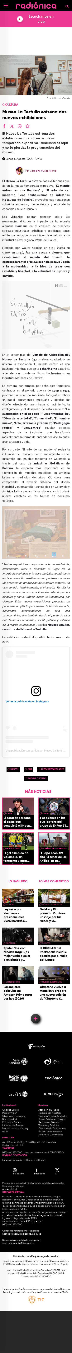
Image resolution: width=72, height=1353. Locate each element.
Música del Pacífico (52, 904)
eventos (46, 943)
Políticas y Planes (11, 1122)
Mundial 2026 (13, 849)
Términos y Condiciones (50, 1135)
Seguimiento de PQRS (25, 1218)
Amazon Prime (13, 982)
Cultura (11, 104)
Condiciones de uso (12, 1186)
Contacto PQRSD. (18, 1209)
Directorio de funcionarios (52, 1128)
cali (29, 769)
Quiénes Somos (10, 1110)
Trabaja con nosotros (49, 1113)
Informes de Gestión (13, 1125)
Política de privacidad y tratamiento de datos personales (33, 1183)
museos (14, 769)
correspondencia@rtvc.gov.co (19, 1206)
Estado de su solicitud (50, 1132)
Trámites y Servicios (48, 1125)
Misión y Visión (9, 1113)
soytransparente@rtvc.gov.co (18, 1243)
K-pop (9, 814)
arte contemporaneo (52, 769)
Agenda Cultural (37, 778)
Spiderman (11, 943)
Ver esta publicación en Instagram (27, 701)
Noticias (10, 904)
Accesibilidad (9, 1189)
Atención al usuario (48, 1110)
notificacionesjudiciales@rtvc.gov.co (21, 1234)
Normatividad (9, 1119)
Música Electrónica (52, 982)
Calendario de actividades (52, 1116)
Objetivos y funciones (13, 1116)
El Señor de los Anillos (54, 849)
